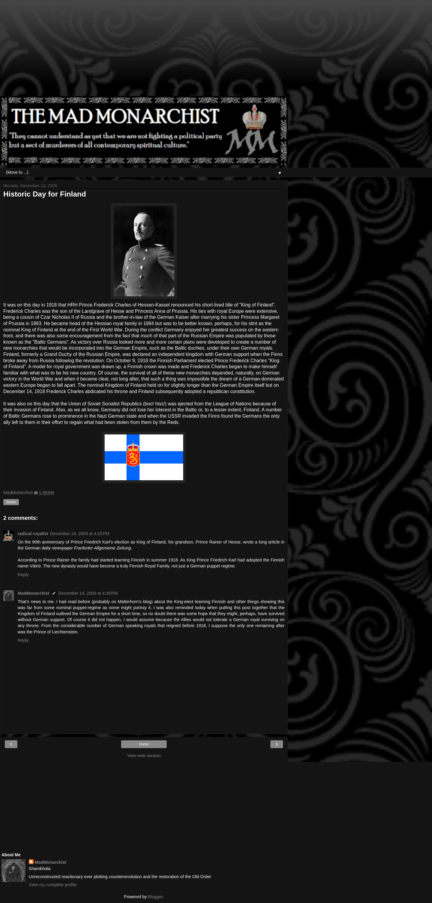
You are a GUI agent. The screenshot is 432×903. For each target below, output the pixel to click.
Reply (23, 574)
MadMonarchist (33, 593)
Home (144, 744)
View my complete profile (53, 884)
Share (11, 502)
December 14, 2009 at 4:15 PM (79, 533)
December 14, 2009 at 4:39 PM (88, 593)
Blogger (155, 896)
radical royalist (33, 533)
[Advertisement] (144, 51)
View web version (144, 755)
